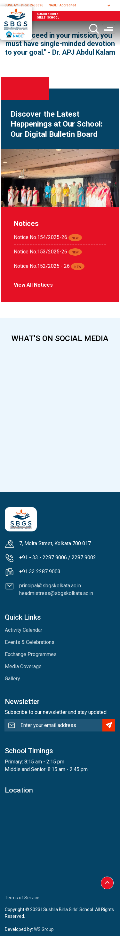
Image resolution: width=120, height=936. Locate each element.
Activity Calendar (23, 630)
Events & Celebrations (29, 642)
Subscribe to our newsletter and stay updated (56, 712)
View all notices (33, 285)
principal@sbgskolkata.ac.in (50, 586)
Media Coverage (23, 666)
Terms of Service (22, 897)
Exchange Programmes (31, 654)
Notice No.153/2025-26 (40, 252)
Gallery (12, 679)
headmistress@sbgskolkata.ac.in (56, 593)
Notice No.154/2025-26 (40, 237)
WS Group (44, 929)
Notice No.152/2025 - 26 (42, 266)
